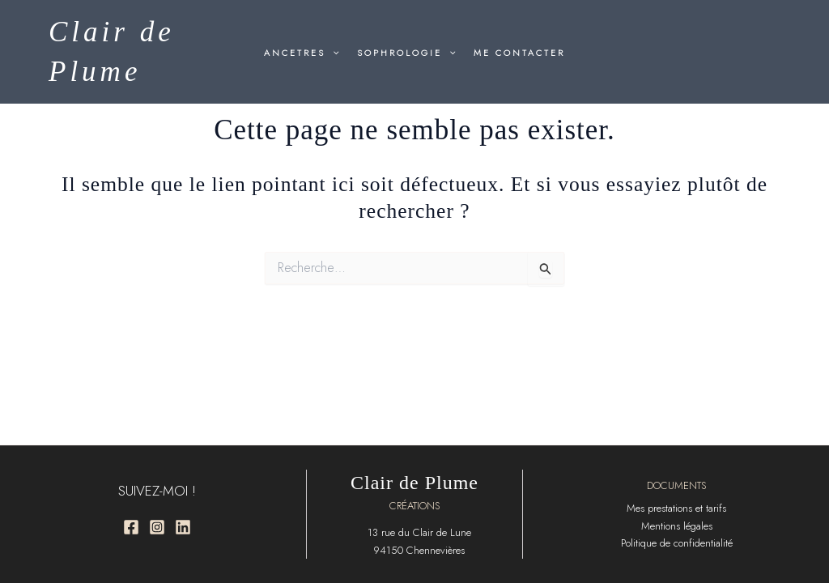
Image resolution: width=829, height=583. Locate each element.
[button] (332, 52)
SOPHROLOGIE (406, 52)
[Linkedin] (183, 527)
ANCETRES (301, 52)
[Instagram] (157, 527)
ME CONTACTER (519, 52)
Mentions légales (676, 526)
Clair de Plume (414, 482)
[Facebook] (131, 527)
